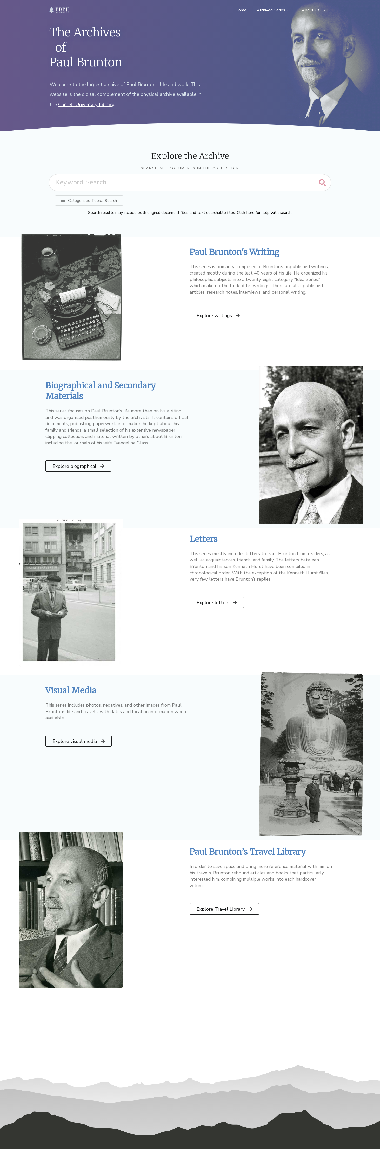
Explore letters (217, 602)
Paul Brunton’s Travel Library (248, 852)
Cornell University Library (86, 104)
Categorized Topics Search (89, 200)
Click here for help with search (264, 212)
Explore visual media (78, 741)
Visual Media (70, 690)
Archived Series (274, 10)
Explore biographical (78, 466)
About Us (314, 10)
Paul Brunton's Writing (234, 252)
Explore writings (219, 315)
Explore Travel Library (225, 909)
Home (240, 10)
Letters (203, 539)
